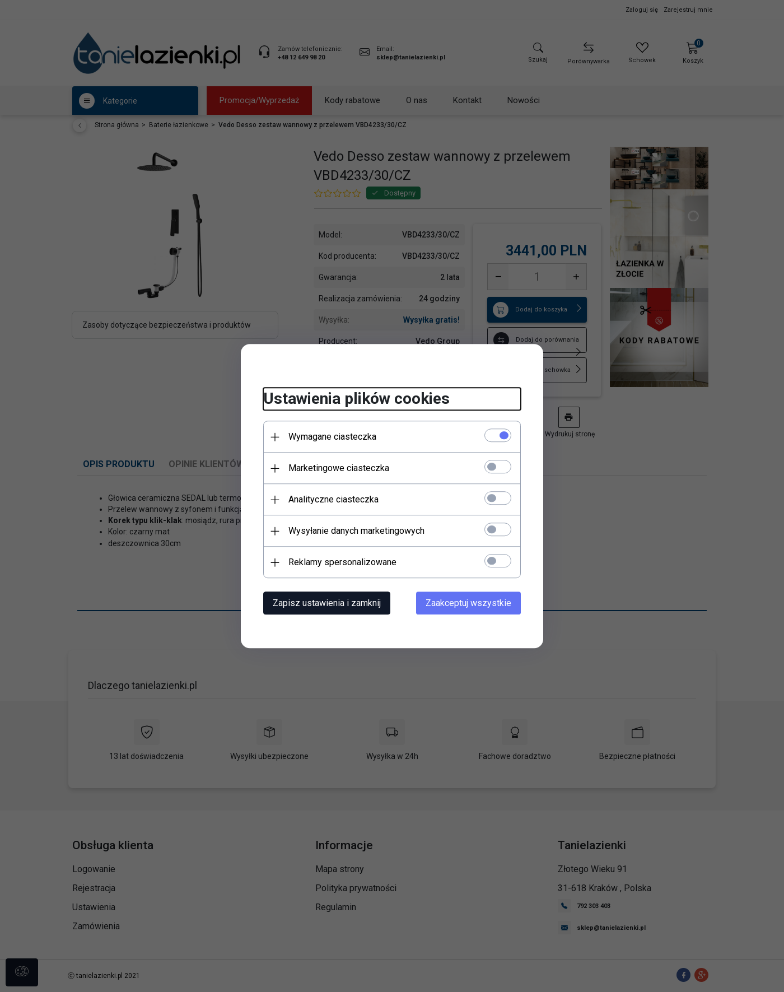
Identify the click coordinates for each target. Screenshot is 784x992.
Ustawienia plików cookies (356, 399)
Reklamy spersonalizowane (342, 562)
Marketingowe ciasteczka (338, 468)
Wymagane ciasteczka (332, 436)
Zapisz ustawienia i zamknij (327, 603)
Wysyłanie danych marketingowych (356, 530)
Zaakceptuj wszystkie (468, 603)
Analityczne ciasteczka (333, 499)
